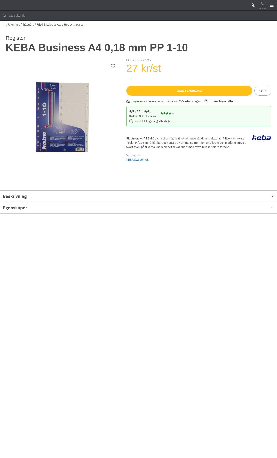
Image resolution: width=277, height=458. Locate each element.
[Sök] (181, 10)
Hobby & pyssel (74, 35)
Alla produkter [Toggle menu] (19, 26)
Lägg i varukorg (189, 111)
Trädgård (28, 35)
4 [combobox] (263, 111)
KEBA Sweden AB (137, 176)
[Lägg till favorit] (113, 53)
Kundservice (230, 10)
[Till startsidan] (32, 10)
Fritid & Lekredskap (49, 35)
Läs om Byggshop (170, 26)
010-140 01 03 (110, 26)
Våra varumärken (142, 26)
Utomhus (14, 35)
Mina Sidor (244, 10)
